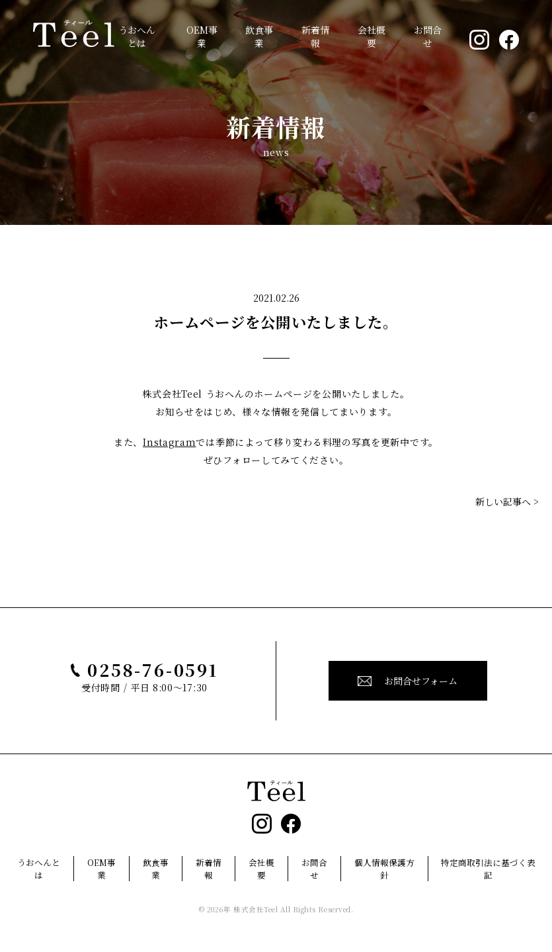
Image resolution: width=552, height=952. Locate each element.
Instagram (169, 442)
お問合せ (428, 36)
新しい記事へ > (507, 501)
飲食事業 (259, 36)
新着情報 (315, 36)
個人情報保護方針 (384, 868)
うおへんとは (136, 36)
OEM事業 (201, 36)
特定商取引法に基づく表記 (488, 868)
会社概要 (371, 36)
